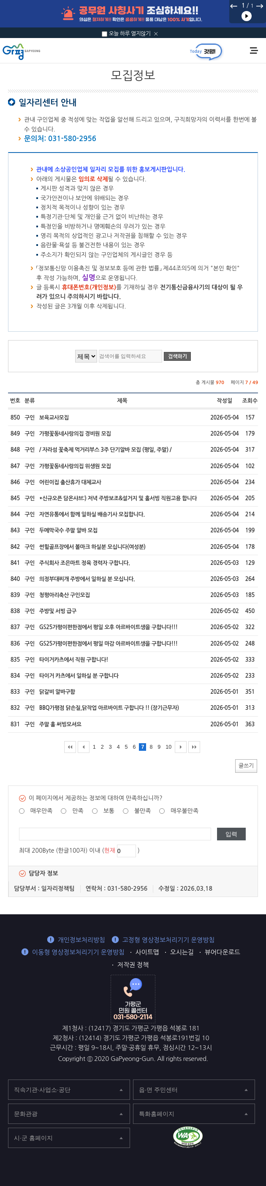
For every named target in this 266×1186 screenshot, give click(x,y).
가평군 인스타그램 (254, 1138)
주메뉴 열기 (254, 50)
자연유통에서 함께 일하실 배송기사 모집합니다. (92, 514)
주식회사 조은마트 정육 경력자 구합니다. (84, 563)
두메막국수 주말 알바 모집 (68, 530)
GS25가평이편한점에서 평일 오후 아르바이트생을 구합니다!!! (108, 627)
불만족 (142, 811)
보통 (108, 811)
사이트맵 (147, 952)
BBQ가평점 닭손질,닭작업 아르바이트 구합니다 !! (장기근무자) (109, 708)
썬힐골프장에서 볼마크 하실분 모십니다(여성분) (92, 547)
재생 (247, 16)
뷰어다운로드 (222, 952)
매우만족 (41, 811)
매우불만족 (184, 811)
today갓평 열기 (206, 51)
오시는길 (182, 952)
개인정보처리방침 (81, 940)
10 (168, 747)
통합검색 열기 (239, 51)
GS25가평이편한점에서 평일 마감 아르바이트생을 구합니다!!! (108, 643)
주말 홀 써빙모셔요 (60, 724)
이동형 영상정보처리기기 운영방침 (78, 952)
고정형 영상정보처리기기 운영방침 (168, 940)
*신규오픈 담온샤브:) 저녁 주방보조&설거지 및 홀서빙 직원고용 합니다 (118, 498)
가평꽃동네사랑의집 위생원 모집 (75, 466)
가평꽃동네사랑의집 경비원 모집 (75, 433)
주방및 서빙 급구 (57, 611)
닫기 (156, 33)
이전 (234, 6)
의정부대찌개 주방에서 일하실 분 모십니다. (87, 579)
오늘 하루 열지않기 (130, 33)
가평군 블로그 (235, 1138)
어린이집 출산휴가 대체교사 (70, 482)
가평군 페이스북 (217, 1138)
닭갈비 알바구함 (57, 692)
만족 (77, 811)
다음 (259, 6)
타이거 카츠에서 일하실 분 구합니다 (79, 676)
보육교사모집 (54, 417)
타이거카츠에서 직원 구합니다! (73, 660)
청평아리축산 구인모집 (64, 595)
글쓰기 (246, 765)
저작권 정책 (133, 965)
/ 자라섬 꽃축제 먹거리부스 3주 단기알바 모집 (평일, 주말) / (105, 450)
